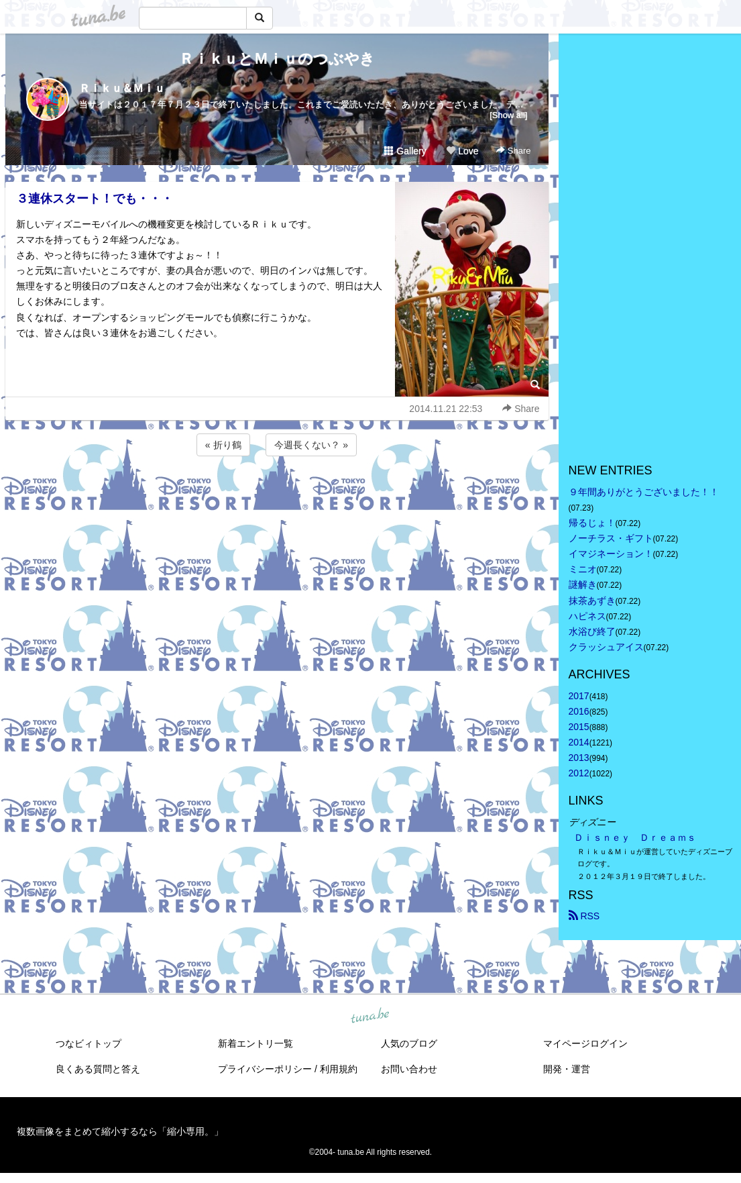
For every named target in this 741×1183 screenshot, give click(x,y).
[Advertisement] (277, 495)
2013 (579, 757)
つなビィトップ (88, 1043)
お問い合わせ (409, 1069)
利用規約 (338, 1069)
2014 (579, 742)
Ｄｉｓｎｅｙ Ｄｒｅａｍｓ (635, 837)
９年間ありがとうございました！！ (644, 491)
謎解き (583, 584)
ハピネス (587, 616)
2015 (579, 726)
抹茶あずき (592, 600)
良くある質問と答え (98, 1069)
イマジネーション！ (611, 553)
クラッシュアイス (606, 646)
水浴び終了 (592, 631)
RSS (584, 916)
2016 (579, 711)
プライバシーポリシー (265, 1069)
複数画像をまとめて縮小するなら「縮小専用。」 (120, 1131)
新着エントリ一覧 (255, 1043)
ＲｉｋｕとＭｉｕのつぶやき (277, 58)
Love (462, 151)
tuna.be (370, 1016)
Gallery (405, 151)
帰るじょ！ (592, 522)
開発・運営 (566, 1069)
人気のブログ (409, 1043)
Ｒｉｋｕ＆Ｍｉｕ (122, 88)
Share (513, 151)
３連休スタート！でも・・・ (94, 198)
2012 (579, 773)
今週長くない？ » (311, 445)
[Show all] (508, 115)
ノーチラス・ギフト (611, 538)
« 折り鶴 (223, 445)
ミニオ (583, 569)
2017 (579, 695)
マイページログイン (585, 1043)
